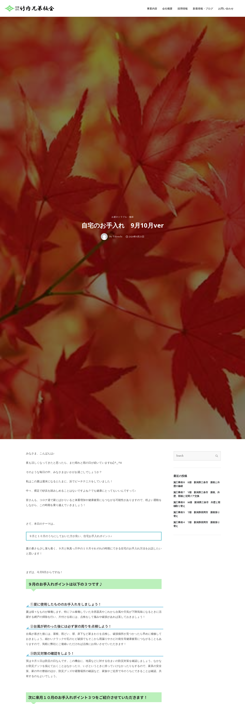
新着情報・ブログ (202, 8)
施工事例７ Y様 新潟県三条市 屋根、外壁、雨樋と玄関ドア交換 (196, 494)
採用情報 (182, 8)
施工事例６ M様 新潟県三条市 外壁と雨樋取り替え (196, 504)
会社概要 (167, 8)
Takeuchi (117, 236)
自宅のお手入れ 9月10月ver (122, 225)
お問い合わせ (225, 8)
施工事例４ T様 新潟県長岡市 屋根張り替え (196, 524)
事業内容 (152, 8)
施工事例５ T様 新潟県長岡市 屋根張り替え (196, 514)
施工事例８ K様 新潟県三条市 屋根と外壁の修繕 (196, 484)
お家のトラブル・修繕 (123, 217)
